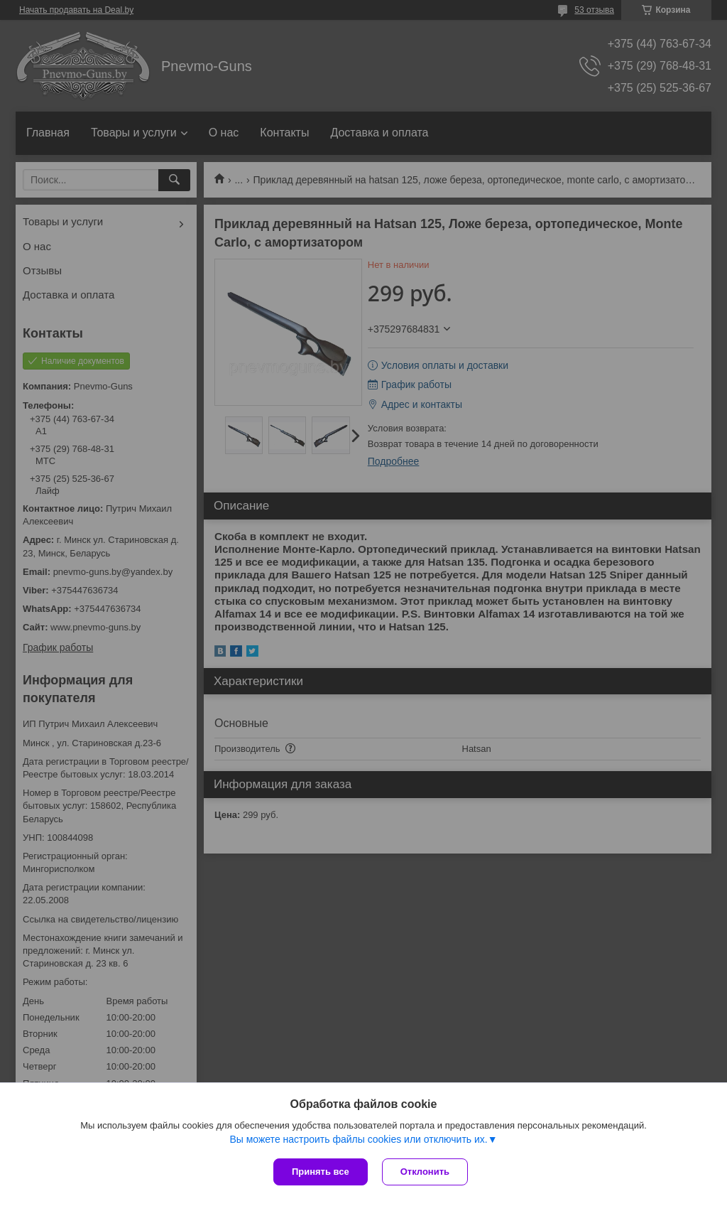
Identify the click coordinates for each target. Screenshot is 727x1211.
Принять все (320, 1171)
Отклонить (424, 1171)
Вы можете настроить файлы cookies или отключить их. (358, 1139)
